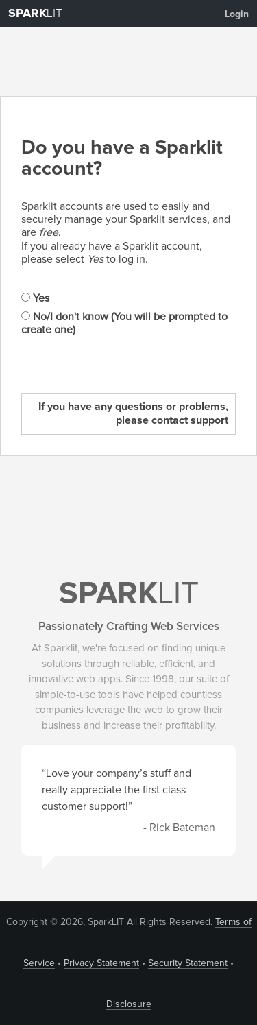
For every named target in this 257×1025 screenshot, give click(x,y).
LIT (35, 14)
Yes (35, 298)
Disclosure (128, 1004)
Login (237, 14)
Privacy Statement (101, 963)
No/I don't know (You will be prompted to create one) (124, 323)
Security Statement (188, 963)
